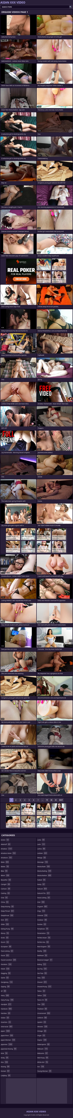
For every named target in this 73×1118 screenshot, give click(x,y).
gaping (5, 986)
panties (41, 924)
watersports (43, 1044)
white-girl (42, 1062)
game (5, 977)
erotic (5, 937)
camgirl (5, 884)
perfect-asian (44, 937)
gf (3, 990)
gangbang (7, 982)
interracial (7, 1026)
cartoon (5, 888)
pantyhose (43, 928)
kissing (5, 1066)
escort (5, 942)
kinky (5, 1057)
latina (41, 848)
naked (41, 879)
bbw (4, 870)
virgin (41, 1035)
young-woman (44, 1071)
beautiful (6, 879)
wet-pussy (42, 1057)
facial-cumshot (8, 959)
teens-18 (42, 999)
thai (41, 1004)
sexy (41, 977)
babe (5, 862)
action (5, 839)
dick (4, 919)
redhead (42, 955)
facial (5, 955)
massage (42, 862)
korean (5, 1071)
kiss (4, 1062)
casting (5, 893)
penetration (43, 933)
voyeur (42, 1039)
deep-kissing (7, 906)
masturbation (44, 875)
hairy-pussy (7, 999)
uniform (42, 1017)
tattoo (41, 995)
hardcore (6, 1008)
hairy (5, 995)
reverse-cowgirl (45, 959)
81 (56, 800)
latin (41, 844)
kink (4, 1053)
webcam (42, 1048)
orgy (41, 910)
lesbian (42, 853)
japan (5, 1031)
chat (4, 897)
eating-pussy (7, 928)
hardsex (6, 1013)
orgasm (42, 906)
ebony (5, 933)
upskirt (41, 1022)
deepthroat (7, 915)
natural (42, 888)
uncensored (43, 1013)
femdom (6, 964)
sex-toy (42, 968)
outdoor (42, 919)
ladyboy (6, 1075)
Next (61, 800)
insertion (6, 1022)
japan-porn (7, 1035)
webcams (42, 1053)
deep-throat (7, 910)
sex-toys (42, 973)
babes (5, 866)
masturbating (44, 870)
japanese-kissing (9, 1048)
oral (41, 902)
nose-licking (43, 897)
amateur (6, 848)
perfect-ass (43, 942)
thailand (42, 1008)
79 (47, 800)
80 (51, 800)
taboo (41, 990)
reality (42, 950)
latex (41, 839)
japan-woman (8, 1039)
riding (41, 964)
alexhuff (6, 844)
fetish (5, 968)
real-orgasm (43, 946)
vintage (42, 1031)
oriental (42, 915)
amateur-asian (8, 853)
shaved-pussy (44, 986)
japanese (7, 1044)
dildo (5, 924)
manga (41, 857)
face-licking (7, 950)
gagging (6, 973)
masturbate (43, 866)
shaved (42, 982)
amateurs (6, 857)
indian (5, 1017)
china (5, 902)
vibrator (42, 1026)
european (6, 946)
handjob (6, 1004)
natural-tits (43, 893)
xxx (40, 1066)
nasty (41, 884)
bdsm (5, 875)
